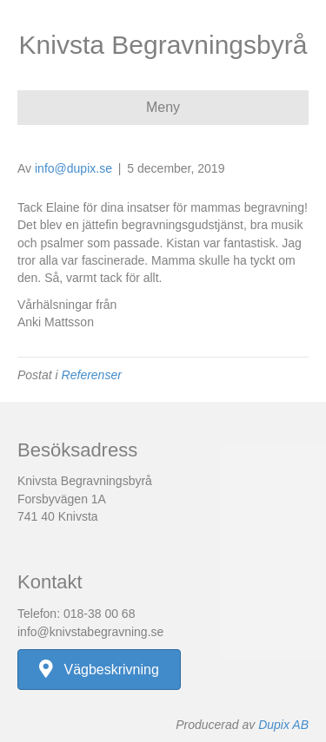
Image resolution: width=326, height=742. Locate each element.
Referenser (92, 375)
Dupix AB (283, 725)
